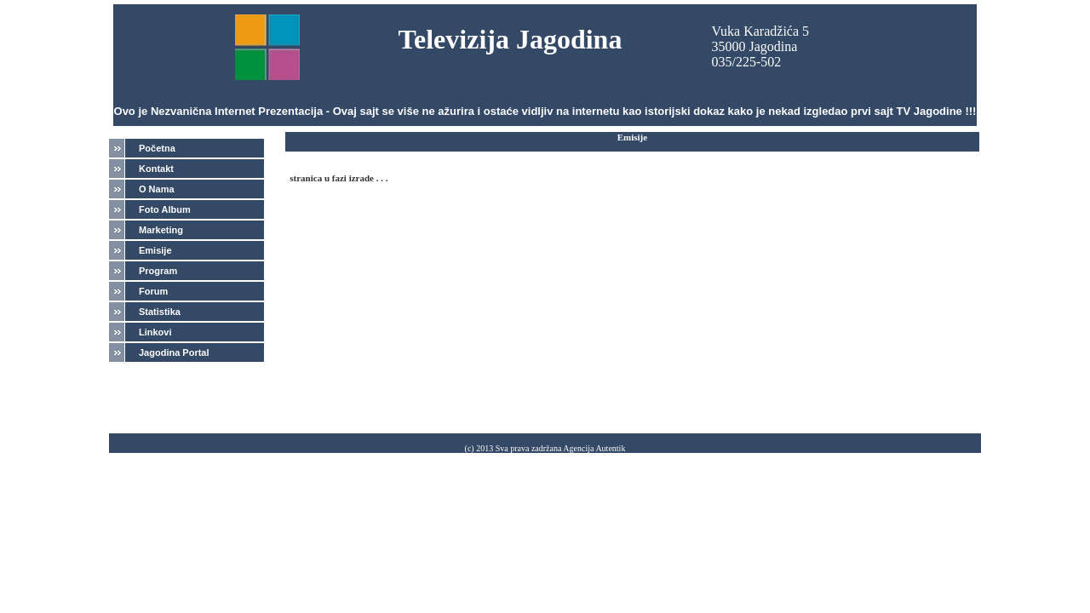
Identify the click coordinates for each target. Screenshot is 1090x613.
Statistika (160, 311)
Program (158, 271)
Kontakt (156, 168)
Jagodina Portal (174, 352)
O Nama (157, 189)
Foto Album (165, 209)
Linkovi (155, 332)
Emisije (155, 250)
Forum (153, 291)
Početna (157, 148)
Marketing (161, 230)
